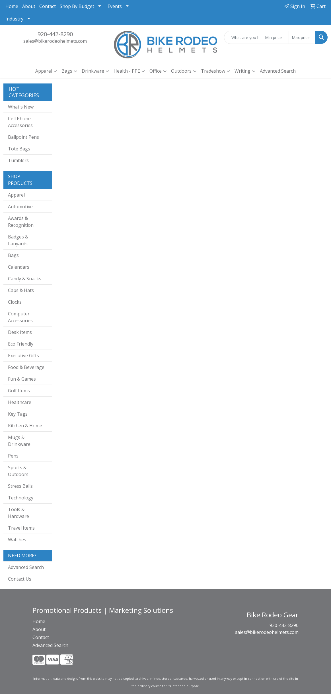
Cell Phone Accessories (20, 121)
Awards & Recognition (21, 221)
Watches (17, 539)
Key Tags (18, 414)
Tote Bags (19, 149)
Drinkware (93, 71)
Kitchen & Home (25, 425)
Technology (20, 498)
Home (11, 6)
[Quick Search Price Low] (275, 37)
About (28, 6)
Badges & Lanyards (18, 240)
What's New (21, 107)
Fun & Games (22, 379)
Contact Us (19, 579)
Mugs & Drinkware (19, 440)
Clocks (15, 302)
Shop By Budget (77, 6)
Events (115, 6)
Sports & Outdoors (18, 470)
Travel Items (21, 528)
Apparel (43, 71)
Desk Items (20, 332)
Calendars (18, 267)
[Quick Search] (243, 37)
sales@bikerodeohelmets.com (55, 41)
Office (155, 71)
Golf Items (19, 390)
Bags (66, 71)
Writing (242, 71)
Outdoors (181, 71)
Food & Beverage (26, 367)
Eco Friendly (20, 344)
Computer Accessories (20, 317)
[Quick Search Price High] (302, 37)
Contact (47, 6)
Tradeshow (213, 71)
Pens (13, 456)
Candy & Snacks (24, 278)
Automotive (20, 206)
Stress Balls (20, 486)
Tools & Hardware (18, 512)
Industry (14, 19)
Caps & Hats (21, 290)
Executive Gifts (23, 355)
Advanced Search (278, 71)
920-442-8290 (55, 34)
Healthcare (19, 402)
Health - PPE (127, 71)
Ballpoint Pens (23, 137)
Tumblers (18, 160)
